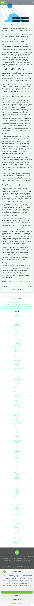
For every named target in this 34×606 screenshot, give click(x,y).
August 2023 (17, 370)
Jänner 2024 (17, 360)
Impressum (19, 603)
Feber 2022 (17, 394)
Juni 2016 (17, 487)
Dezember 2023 (17, 362)
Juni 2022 (17, 387)
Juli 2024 (17, 349)
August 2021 (17, 406)
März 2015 (17, 510)
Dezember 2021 (17, 398)
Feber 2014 (17, 525)
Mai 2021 (17, 411)
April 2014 (17, 523)
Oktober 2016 (17, 480)
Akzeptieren (17, 592)
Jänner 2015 (17, 514)
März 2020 (17, 434)
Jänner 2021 (17, 415)
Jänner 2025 (17, 339)
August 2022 (17, 385)
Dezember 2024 (17, 341)
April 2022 (17, 391)
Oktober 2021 (17, 402)
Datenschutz (13, 603)
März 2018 (17, 459)
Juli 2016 (17, 485)
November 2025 (17, 322)
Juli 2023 (17, 372)
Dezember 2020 (17, 417)
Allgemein (9, 281)
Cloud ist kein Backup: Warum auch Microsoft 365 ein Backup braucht (17, 306)
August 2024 (17, 347)
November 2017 (17, 463)
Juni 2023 (17, 374)
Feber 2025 (17, 338)
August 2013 (17, 531)
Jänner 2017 (17, 474)
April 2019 (17, 442)
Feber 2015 (17, 512)
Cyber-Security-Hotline (7, 269)
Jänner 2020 (17, 436)
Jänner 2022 (17, 396)
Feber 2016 (17, 495)
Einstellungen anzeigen (17, 599)
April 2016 (17, 491)
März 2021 (17, 413)
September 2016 (17, 482)
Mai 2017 (17, 468)
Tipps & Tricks (27, 281)
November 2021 (17, 400)
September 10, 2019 (14, 24)
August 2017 (17, 465)
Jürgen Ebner (6, 24)
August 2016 (17, 483)
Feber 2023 (17, 377)
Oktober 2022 (17, 383)
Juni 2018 (17, 455)
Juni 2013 (17, 533)
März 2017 (17, 470)
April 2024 (17, 355)
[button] (32, 571)
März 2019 (17, 444)
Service (21, 281)
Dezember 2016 (17, 476)
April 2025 (17, 334)
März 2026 (17, 317)
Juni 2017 (17, 466)
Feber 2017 (17, 472)
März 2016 (17, 493)
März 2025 (17, 336)
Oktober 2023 (17, 366)
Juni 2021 (17, 410)
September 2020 (17, 423)
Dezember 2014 (17, 516)
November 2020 (17, 419)
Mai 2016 (17, 489)
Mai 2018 (17, 457)
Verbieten (17, 595)
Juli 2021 (17, 408)
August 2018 (17, 453)
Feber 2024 (17, 358)
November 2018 (17, 449)
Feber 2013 (17, 538)
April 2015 (17, 508)
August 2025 (17, 328)
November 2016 (17, 478)
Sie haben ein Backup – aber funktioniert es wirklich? (17, 304)
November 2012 (17, 542)
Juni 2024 (17, 351)
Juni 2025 (17, 330)
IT (12, 281)
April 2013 (17, 537)
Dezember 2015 (17, 499)
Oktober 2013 (17, 529)
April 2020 (17, 432)
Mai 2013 (17, 535)
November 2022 (17, 381)
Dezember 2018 (17, 447)
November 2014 (17, 518)
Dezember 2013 (17, 527)
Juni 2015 (17, 506)
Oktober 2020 (17, 421)
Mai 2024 (17, 353)
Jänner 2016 (17, 497)
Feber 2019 (17, 446)
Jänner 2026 (17, 319)
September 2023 (17, 368)
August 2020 (17, 425)
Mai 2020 (17, 430)
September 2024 (17, 345)
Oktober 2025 (17, 324)
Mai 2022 (17, 389)
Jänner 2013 (17, 540)
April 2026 (17, 315)
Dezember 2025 (17, 320)
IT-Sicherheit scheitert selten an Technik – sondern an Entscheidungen (17, 308)
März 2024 (17, 356)
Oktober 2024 (17, 343)
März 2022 (17, 392)
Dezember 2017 (17, 461)
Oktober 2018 (17, 451)
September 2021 (17, 404)
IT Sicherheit (16, 281)
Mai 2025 (17, 332)
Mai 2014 (17, 521)
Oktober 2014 (17, 520)
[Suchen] (31, 294)
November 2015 (17, 501)
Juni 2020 (17, 429)
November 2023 (17, 364)
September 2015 (17, 504)
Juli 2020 (17, 427)
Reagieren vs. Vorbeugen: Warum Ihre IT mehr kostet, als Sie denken (17, 302)
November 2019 (17, 438)
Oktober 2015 (17, 502)
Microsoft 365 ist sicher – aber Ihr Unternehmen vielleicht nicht (17, 300)
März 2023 (17, 375)
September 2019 (17, 440)
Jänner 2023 (17, 379)
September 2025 (17, 326)
